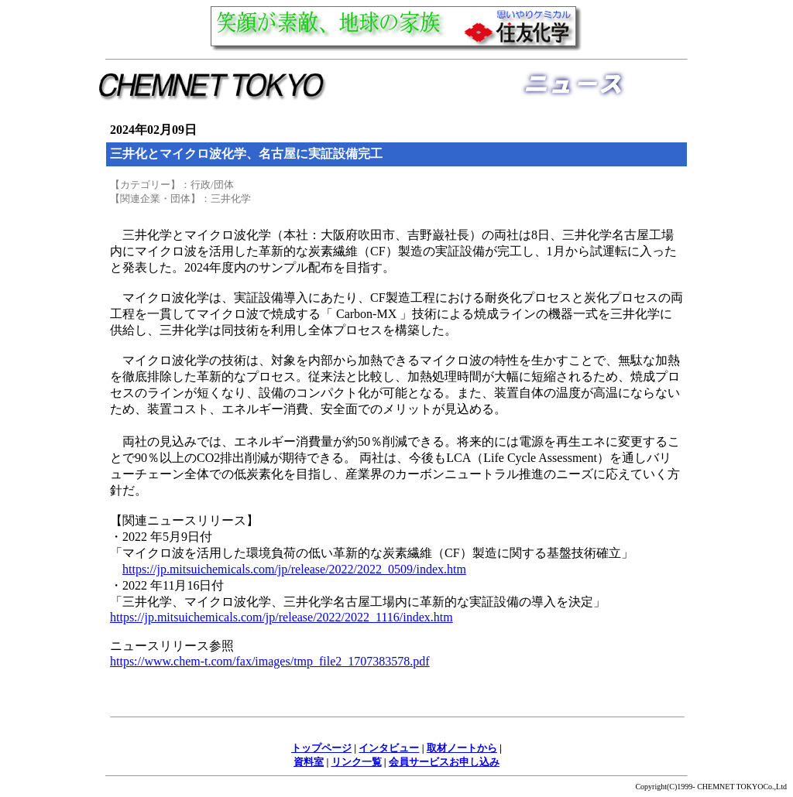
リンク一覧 (356, 762)
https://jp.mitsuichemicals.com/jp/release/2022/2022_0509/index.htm (294, 569)
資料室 (309, 762)
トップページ (321, 748)
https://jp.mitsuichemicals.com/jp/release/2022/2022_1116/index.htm (281, 617)
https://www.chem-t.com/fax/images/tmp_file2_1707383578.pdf (270, 661)
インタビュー (389, 748)
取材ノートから (462, 748)
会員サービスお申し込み (444, 762)
